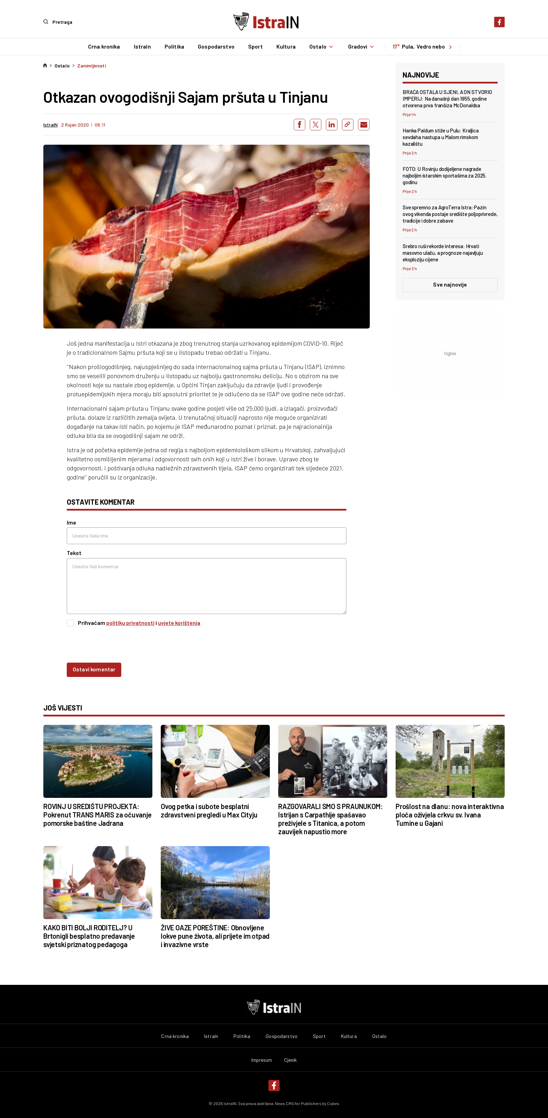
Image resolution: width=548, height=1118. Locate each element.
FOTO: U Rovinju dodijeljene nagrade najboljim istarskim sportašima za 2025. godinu (444, 175)
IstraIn (141, 46)
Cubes (333, 1103)
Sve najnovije (450, 284)
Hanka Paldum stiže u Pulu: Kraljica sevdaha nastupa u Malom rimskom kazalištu (441, 136)
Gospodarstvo (215, 46)
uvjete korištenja (179, 622)
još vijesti (62, 707)
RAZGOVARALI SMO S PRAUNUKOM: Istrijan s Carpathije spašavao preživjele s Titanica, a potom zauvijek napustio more (330, 818)
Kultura (285, 46)
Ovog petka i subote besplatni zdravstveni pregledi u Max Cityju (209, 810)
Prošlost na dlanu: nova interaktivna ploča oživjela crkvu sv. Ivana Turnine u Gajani (450, 814)
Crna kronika (103, 46)
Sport (255, 46)
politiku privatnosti (130, 622)
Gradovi (362, 46)
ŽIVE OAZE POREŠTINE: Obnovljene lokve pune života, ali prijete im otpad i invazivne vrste (215, 935)
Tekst (74, 552)
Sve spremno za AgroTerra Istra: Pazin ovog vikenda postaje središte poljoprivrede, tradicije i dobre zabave (450, 214)
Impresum (261, 1059)
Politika (173, 46)
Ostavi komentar (94, 668)
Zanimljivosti (91, 65)
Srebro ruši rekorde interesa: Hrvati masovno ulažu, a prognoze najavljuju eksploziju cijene (443, 252)
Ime (71, 522)
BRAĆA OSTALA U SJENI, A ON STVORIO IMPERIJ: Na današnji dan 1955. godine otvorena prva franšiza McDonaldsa (447, 98)
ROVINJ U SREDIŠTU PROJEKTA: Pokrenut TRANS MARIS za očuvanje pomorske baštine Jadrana (97, 814)
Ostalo (321, 46)
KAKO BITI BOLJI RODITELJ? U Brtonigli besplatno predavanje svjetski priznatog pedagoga (89, 935)
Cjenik (290, 1059)
